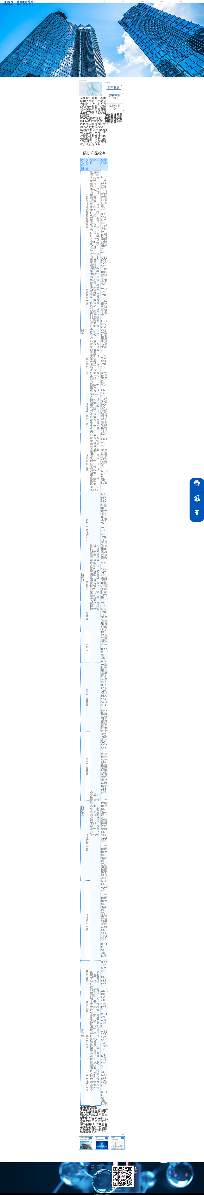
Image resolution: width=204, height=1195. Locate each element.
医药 (85, 1171)
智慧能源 (86, 1172)
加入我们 (98, 1167)
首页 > (79, 80)
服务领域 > (81, 80)
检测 (85, 1168)
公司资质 (80, 1168)
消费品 (83, 80)
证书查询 (98, 1171)
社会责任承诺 (99, 1172)
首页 (104, 1)
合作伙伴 (80, 1171)
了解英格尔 (80, 1167)
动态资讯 (161, 1)
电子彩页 (92, 1168)
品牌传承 (80, 1172)
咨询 (90, 1137)
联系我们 (181, 1)
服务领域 (142, 1)
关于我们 (123, 1)
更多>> (123, 1134)
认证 (85, 1167)
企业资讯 (92, 1167)
